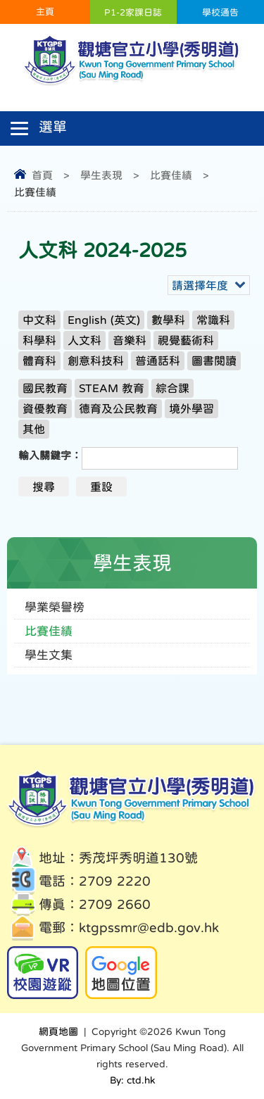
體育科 (39, 360)
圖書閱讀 (214, 360)
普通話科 (157, 360)
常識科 (213, 319)
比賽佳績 (171, 175)
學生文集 (49, 655)
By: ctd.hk (132, 1080)
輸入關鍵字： (50, 455)
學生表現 (101, 175)
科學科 (39, 340)
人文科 (84, 340)
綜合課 (172, 388)
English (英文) (104, 319)
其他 (34, 428)
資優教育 (45, 408)
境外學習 (191, 408)
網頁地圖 (58, 1031)
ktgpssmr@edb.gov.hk (149, 927)
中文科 (39, 319)
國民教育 (45, 388)
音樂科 (129, 340)
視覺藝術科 (186, 340)
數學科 (168, 319)
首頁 (42, 175)
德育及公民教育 (118, 408)
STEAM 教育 (111, 388)
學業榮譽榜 (54, 607)
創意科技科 (96, 360)
